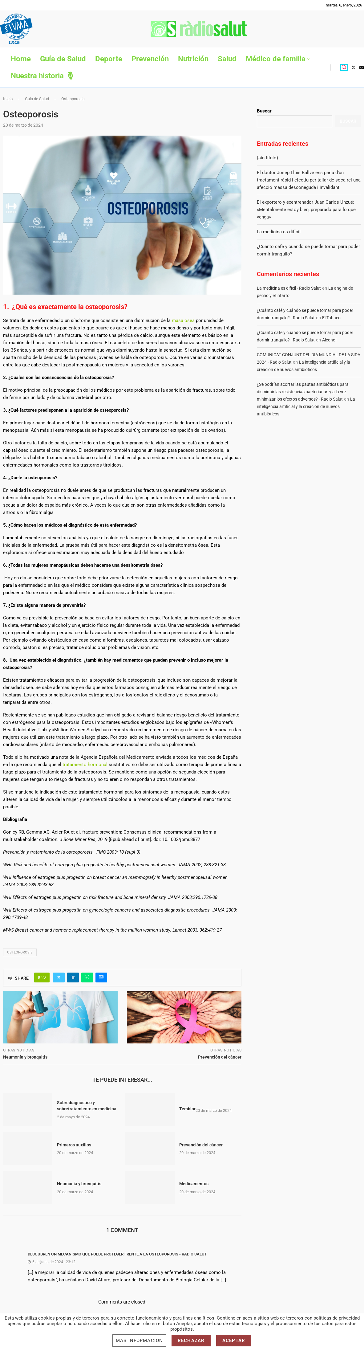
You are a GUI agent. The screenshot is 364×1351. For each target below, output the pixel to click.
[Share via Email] (101, 977)
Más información (139, 1340)
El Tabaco (331, 317)
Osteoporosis (20, 952)
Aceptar (233, 1340)
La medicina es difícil (279, 232)
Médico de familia (275, 59)
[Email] (361, 67)
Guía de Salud (63, 59)
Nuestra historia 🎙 (43, 75)
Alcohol (329, 339)
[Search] (344, 67)
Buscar (264, 111)
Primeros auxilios (74, 1144)
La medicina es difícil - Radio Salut (289, 288)
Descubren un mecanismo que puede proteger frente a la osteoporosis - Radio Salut (117, 1254)
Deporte (108, 59)
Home (21, 59)
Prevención (150, 59)
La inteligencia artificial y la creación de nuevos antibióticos (306, 406)
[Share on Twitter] (59, 977)
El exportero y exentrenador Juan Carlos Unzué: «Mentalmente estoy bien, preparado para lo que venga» (306, 209)
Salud (227, 59)
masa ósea (183, 320)
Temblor (187, 1108)
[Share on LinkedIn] (73, 977)
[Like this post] (44, 977)
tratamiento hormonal (85, 764)
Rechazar (191, 1340)
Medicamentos (193, 1183)
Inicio (8, 98)
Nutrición (193, 59)
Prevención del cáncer (201, 1144)
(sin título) (267, 158)
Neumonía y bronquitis (79, 1183)
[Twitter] (353, 67)
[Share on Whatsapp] (87, 977)
